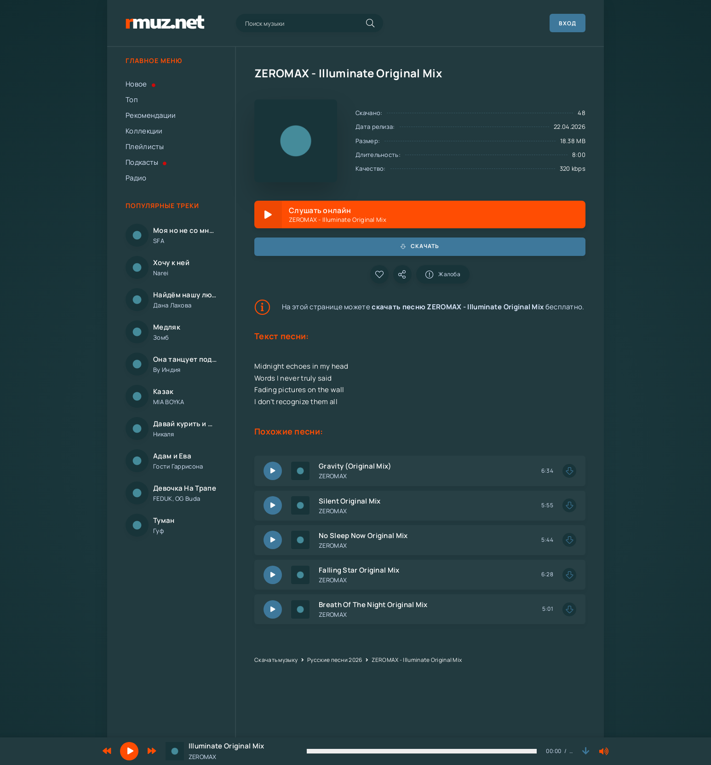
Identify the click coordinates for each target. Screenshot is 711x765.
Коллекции (144, 131)
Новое (140, 84)
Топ (132, 99)
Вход (567, 23)
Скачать (420, 246)
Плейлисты (145, 146)
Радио (136, 178)
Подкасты (146, 162)
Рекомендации (151, 115)
